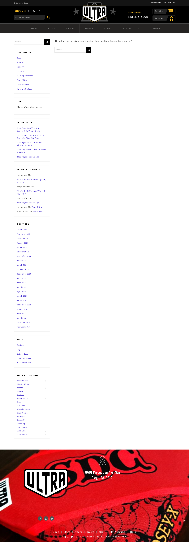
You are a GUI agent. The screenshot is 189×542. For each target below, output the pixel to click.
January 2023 (23, 300)
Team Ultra (22, 80)
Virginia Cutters (24, 89)
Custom (20, 395)
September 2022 (24, 305)
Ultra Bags (22, 431)
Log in (20, 349)
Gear (19, 402)
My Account (132, 28)
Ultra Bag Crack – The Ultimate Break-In (31, 151)
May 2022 (21, 318)
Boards (20, 62)
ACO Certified (23, 384)
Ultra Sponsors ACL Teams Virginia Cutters (29, 143)
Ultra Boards (23, 434)
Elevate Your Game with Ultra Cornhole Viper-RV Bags (31, 136)
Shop (33, 28)
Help (133, 531)
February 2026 (23, 234)
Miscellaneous (23, 409)
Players (20, 71)
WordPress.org (24, 363)
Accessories (22, 380)
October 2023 (23, 269)
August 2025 (22, 243)
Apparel (20, 388)
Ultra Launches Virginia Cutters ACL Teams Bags (28, 129)
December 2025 (24, 238)
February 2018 (23, 327)
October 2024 (23, 252)
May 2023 (21, 287)
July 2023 (21, 278)
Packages (21, 416)
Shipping (21, 423)
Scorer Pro (22, 420)
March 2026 (22, 230)
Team (70, 28)
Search (48, 17)
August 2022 (22, 309)
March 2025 (22, 247)
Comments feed (24, 358)
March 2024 (22, 265)
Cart (108, 28)
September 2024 (24, 256)
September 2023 (24, 274)
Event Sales (22, 398)
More (156, 28)
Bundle (20, 391)
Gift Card (21, 406)
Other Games (23, 413)
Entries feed (22, 354)
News (89, 28)
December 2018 (24, 322)
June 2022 (21, 313)
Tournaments (23, 84)
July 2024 (21, 260)
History (20, 67)
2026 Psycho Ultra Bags (28, 157)
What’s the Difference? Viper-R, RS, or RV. (31, 180)
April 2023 (21, 291)
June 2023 (21, 283)
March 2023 (22, 296)
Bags (51, 28)
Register (21, 345)
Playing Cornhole (25, 76)
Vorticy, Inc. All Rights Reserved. (106, 536)
